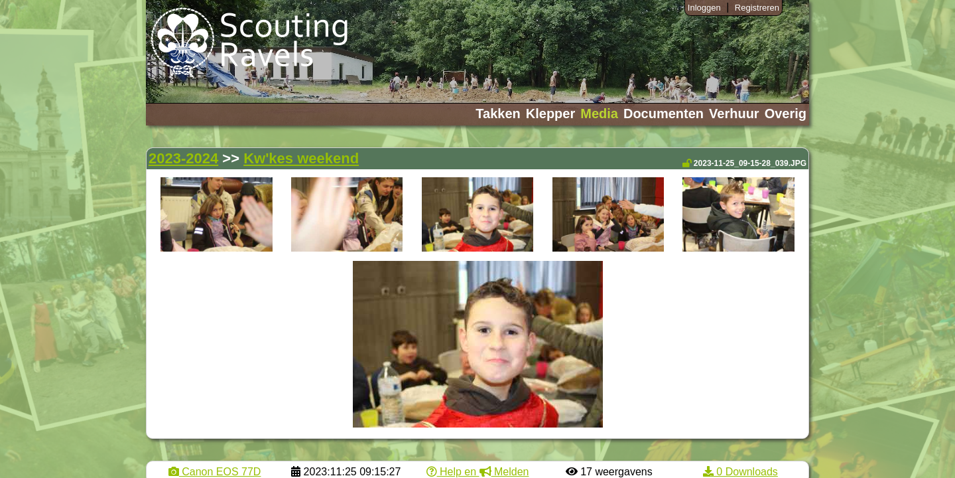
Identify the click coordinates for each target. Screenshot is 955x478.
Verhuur (734, 113)
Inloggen (704, 8)
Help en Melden (477, 471)
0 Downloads (740, 471)
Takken (498, 113)
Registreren (757, 8)
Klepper (550, 113)
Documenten (663, 113)
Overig (785, 113)
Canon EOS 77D (214, 471)
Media (599, 113)
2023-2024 (183, 158)
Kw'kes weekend (301, 158)
